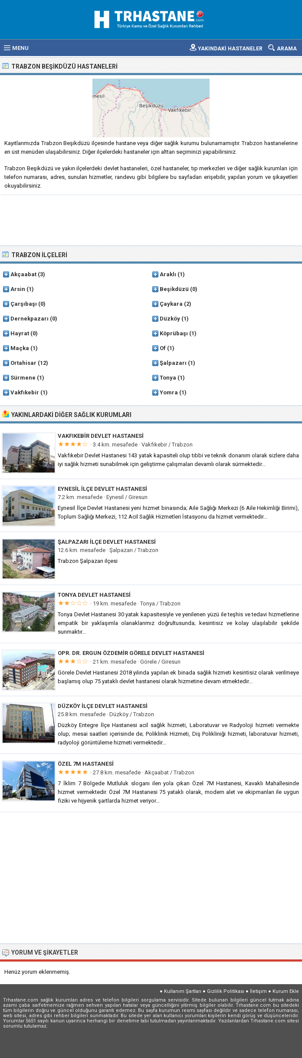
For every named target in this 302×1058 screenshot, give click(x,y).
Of (163, 348)
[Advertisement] (151, 219)
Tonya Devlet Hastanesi (94, 595)
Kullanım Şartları (182, 991)
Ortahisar (23, 363)
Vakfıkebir (24, 392)
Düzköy (170, 318)
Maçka (19, 348)
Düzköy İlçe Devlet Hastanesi (103, 706)
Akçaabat (23, 274)
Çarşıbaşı (23, 304)
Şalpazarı (173, 363)
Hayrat (19, 333)
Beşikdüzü (174, 289)
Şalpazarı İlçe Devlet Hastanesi (107, 542)
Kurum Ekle (285, 991)
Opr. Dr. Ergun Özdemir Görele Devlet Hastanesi (131, 653)
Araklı (168, 274)
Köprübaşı (174, 333)
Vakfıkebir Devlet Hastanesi (101, 436)
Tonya (168, 377)
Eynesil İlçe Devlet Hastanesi (102, 489)
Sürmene (23, 377)
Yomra (169, 392)
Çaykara (171, 304)
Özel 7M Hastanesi (86, 763)
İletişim (258, 991)
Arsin (17, 289)
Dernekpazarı (29, 318)
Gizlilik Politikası (225, 991)
